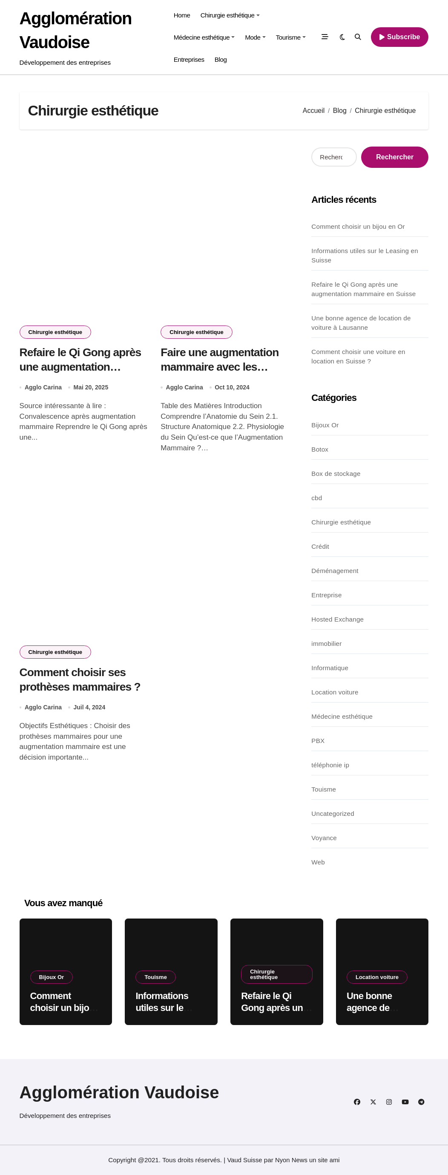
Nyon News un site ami (308, 1159)
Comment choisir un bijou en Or (358, 226)
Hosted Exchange (337, 619)
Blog (221, 59)
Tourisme (291, 37)
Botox (319, 449)
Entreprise (326, 595)
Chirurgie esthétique (230, 15)
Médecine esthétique (204, 37)
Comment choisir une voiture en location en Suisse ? (358, 356)
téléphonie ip (330, 765)
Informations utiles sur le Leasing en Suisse (364, 255)
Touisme (323, 789)
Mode (255, 37)
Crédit (320, 546)
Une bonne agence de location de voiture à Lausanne (361, 322)
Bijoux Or (325, 425)
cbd (316, 497)
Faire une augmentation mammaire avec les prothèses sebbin (221, 367)
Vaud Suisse (244, 1159)
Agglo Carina (43, 388)
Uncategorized (332, 813)
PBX (318, 740)
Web (318, 862)
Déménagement (334, 570)
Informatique (329, 667)
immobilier (326, 643)
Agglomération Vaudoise (119, 1092)
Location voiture (334, 692)
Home (182, 15)
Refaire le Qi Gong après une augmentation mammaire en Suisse (82, 367)
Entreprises (189, 59)
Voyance (324, 837)
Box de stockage (335, 473)
